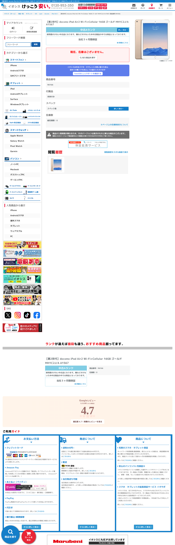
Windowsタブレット (19, 104)
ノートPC (14, 164)
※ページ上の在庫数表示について (114, 124)
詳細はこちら (122, 43)
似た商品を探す (88, 57)
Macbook (14, 169)
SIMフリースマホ (18, 75)
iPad (12, 88)
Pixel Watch (16, 146)
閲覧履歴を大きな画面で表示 (116, 152)
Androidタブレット (19, 94)
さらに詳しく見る (31, 527)
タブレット (15, 226)
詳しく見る (123, 30)
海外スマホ (15, 220)
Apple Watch (16, 135)
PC (11, 236)
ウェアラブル (16, 231)
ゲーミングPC (16, 179)
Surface (14, 99)
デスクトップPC (17, 174)
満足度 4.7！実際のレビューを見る (87, 421)
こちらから (40, 511)
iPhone (13, 65)
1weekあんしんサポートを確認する (87, 73)
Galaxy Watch (17, 141)
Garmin (13, 151)
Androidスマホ (17, 70)
